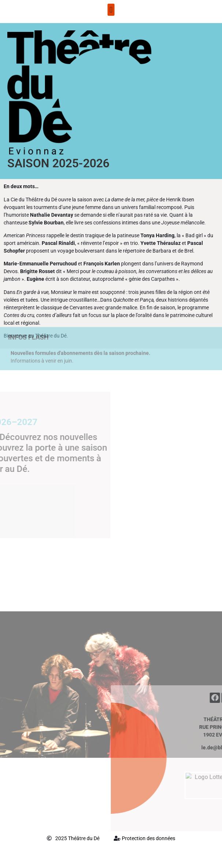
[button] (111, 10)
